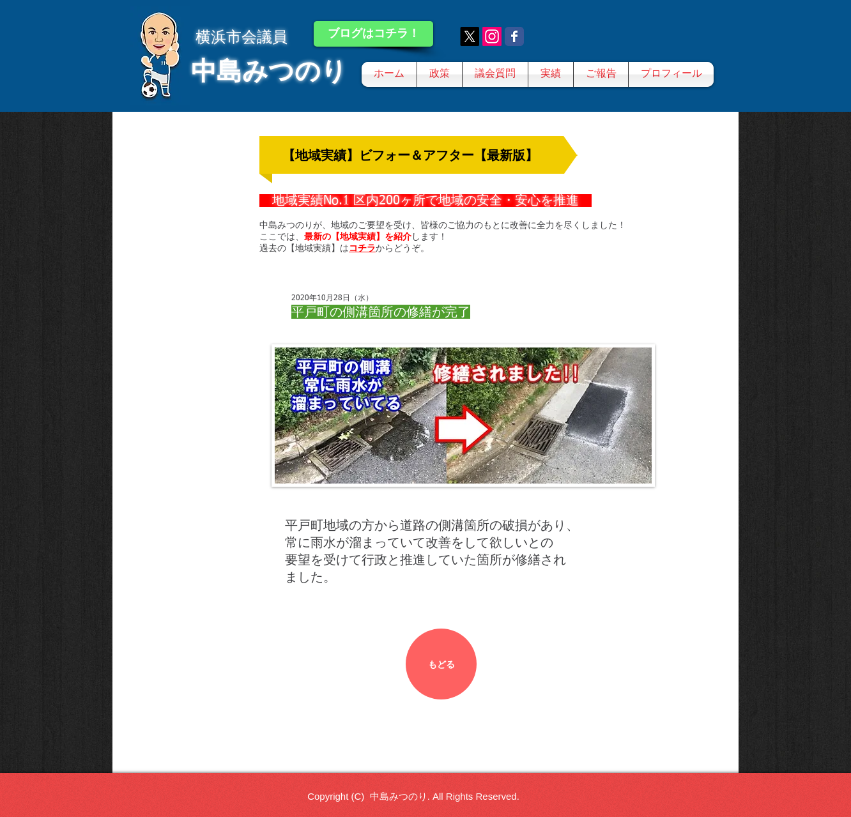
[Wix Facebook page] (514, 36)
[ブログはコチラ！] (373, 34)
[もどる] (441, 664)
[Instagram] (492, 36)
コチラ (362, 248)
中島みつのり (269, 71)
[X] (469, 36)
